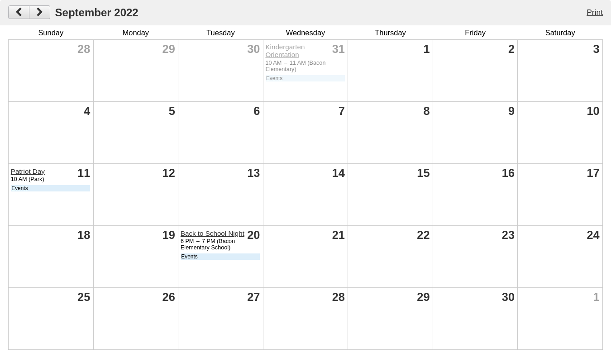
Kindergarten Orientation (285, 50)
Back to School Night (212, 233)
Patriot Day (28, 171)
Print (595, 12)
